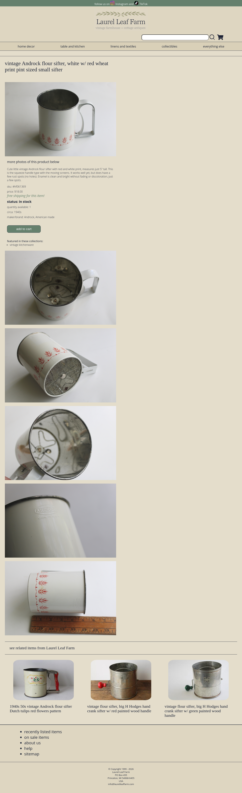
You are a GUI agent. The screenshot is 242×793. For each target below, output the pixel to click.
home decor (26, 46)
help (28, 748)
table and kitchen (73, 46)
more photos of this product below (33, 162)
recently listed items (43, 731)
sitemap (31, 754)
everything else (213, 46)
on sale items (36, 737)
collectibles (169, 46)
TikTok (143, 4)
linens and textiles (123, 46)
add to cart (24, 229)
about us (32, 742)
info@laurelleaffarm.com (121, 784)
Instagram (121, 4)
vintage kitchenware (22, 245)
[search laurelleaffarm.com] (213, 37)
